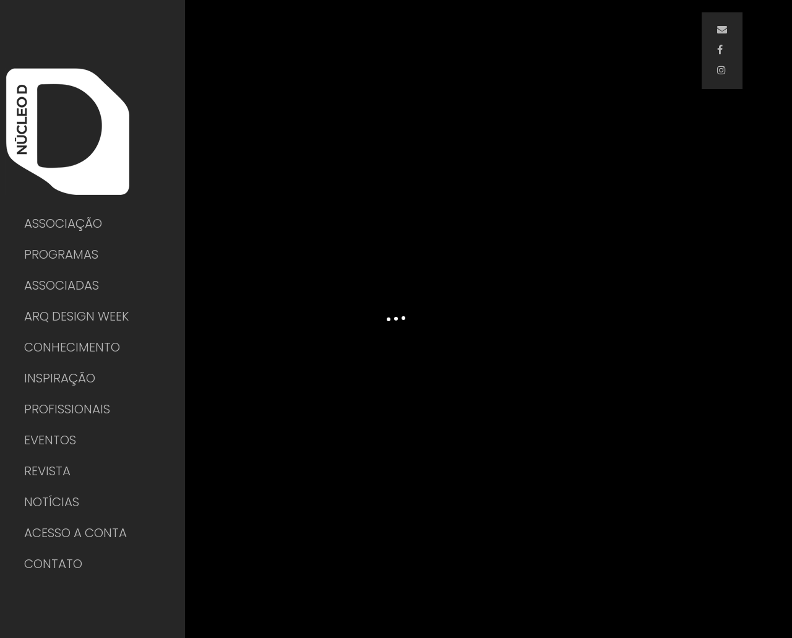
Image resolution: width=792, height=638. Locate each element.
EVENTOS (50, 440)
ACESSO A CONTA (75, 532)
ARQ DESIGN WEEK (76, 316)
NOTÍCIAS (51, 502)
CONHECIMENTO (72, 347)
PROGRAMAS (61, 254)
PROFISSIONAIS (67, 409)
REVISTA (47, 471)
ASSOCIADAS (61, 285)
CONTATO (53, 563)
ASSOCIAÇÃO (63, 223)
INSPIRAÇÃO (59, 378)
